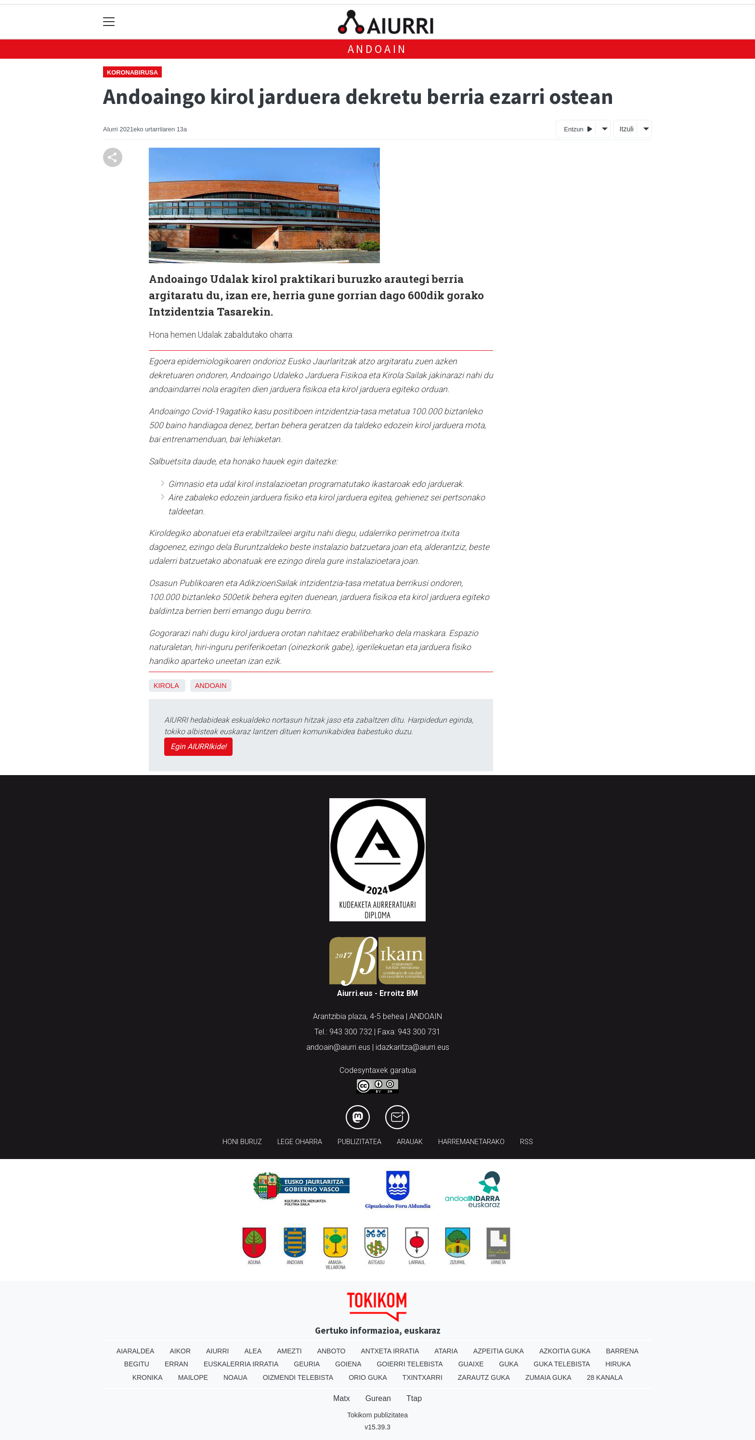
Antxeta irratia (390, 1351)
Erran (176, 1364)
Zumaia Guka (548, 1377)
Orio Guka (368, 1377)
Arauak (410, 1142)
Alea (252, 1351)
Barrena (622, 1351)
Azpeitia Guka (498, 1351)
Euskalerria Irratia (241, 1364)
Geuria (307, 1364)
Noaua (235, 1377)
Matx (341, 1398)
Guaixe (471, 1364)
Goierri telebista (410, 1364)
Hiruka (618, 1364)
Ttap (414, 1398)
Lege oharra (299, 1142)
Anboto (331, 1351)
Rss (526, 1142)
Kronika (147, 1377)
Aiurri (217, 1351)
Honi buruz (242, 1142)
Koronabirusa (132, 72)
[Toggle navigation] (109, 21)
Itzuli (626, 129)
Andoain (378, 48)
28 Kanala (605, 1377)
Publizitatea (359, 1142)
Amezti (289, 1351)
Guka (509, 1364)
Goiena (348, 1364)
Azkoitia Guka (565, 1351)
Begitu (136, 1364)
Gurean (378, 1398)
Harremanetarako (471, 1142)
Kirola (166, 685)
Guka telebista (562, 1364)
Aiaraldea (136, 1351)
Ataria (446, 1351)
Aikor (180, 1351)
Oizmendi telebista (298, 1377)
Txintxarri (423, 1377)
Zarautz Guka (484, 1377)
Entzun (578, 129)
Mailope (193, 1377)
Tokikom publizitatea (377, 1415)
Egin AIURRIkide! (198, 746)
